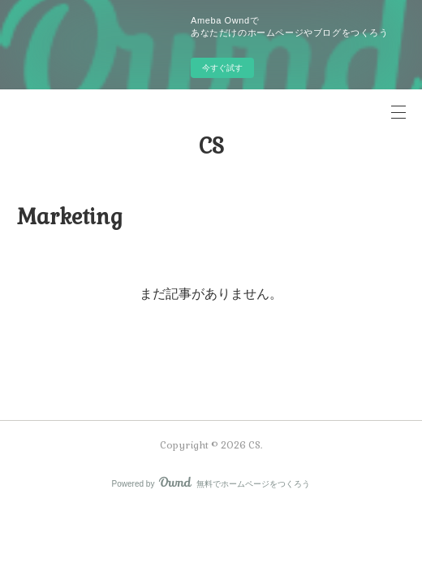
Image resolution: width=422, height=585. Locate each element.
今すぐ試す (222, 67)
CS (211, 146)
